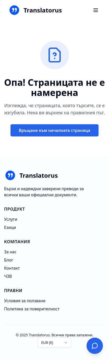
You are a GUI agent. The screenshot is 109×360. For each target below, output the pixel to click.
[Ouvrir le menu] (96, 10)
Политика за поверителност (31, 309)
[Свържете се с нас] (95, 346)
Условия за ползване (24, 300)
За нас (10, 252)
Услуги (10, 219)
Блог (8, 260)
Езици (10, 227)
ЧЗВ (8, 276)
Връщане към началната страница (54, 130)
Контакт (12, 268)
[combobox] (54, 343)
